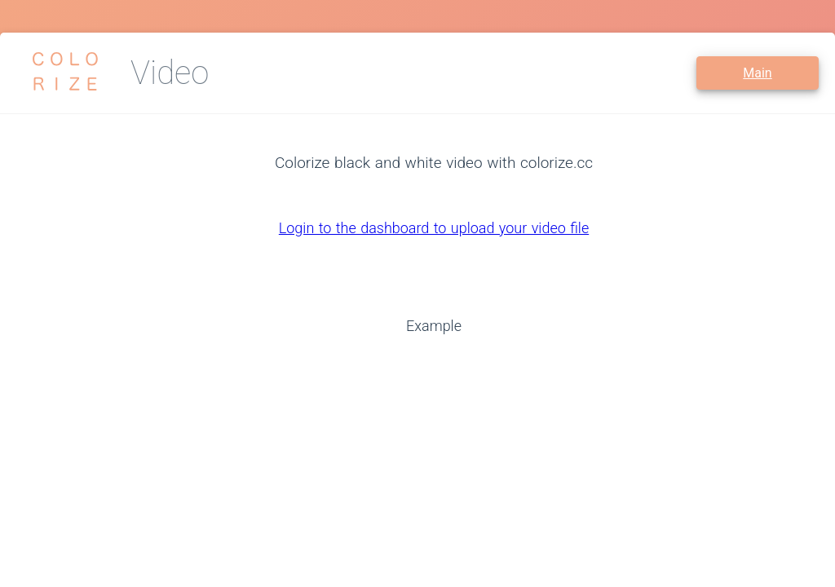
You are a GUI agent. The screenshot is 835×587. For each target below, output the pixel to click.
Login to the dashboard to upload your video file (434, 227)
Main (757, 73)
